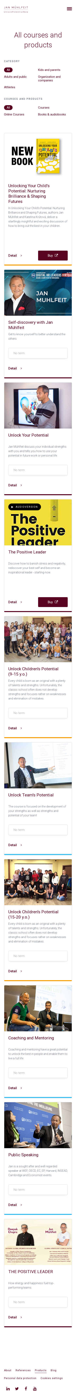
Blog (54, 1370)
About (8, 1370)
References (23, 1370)
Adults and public (15, 77)
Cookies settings (52, 1378)
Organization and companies (49, 78)
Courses (43, 107)
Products (41, 1370)
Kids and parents (49, 70)
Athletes (9, 87)
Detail (15, 255)
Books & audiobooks (52, 114)
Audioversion (24, 506)
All (8, 70)
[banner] (20, 8)
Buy (53, 255)
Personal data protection (20, 1378)
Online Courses (14, 114)
